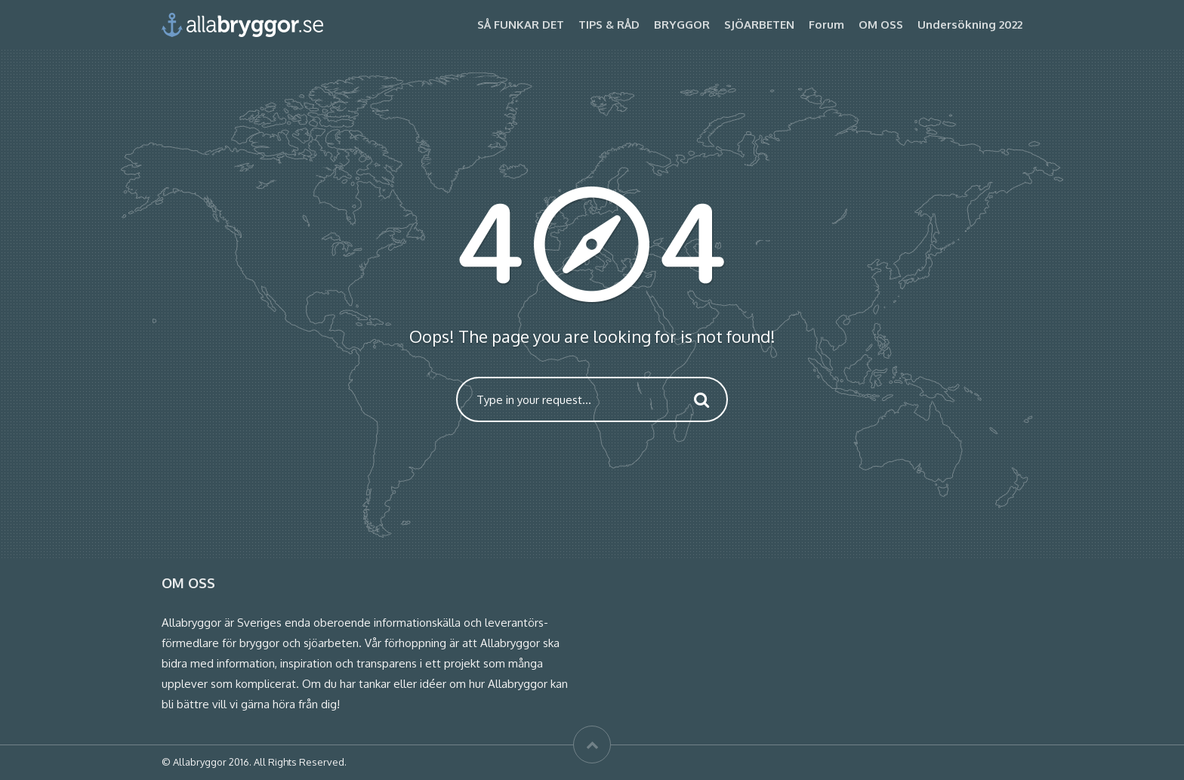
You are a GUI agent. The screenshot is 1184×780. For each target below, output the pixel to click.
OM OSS (881, 24)
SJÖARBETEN (759, 24)
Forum (826, 24)
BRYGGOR (682, 24)
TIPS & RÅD (609, 24)
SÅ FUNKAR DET (520, 24)
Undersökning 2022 (969, 24)
